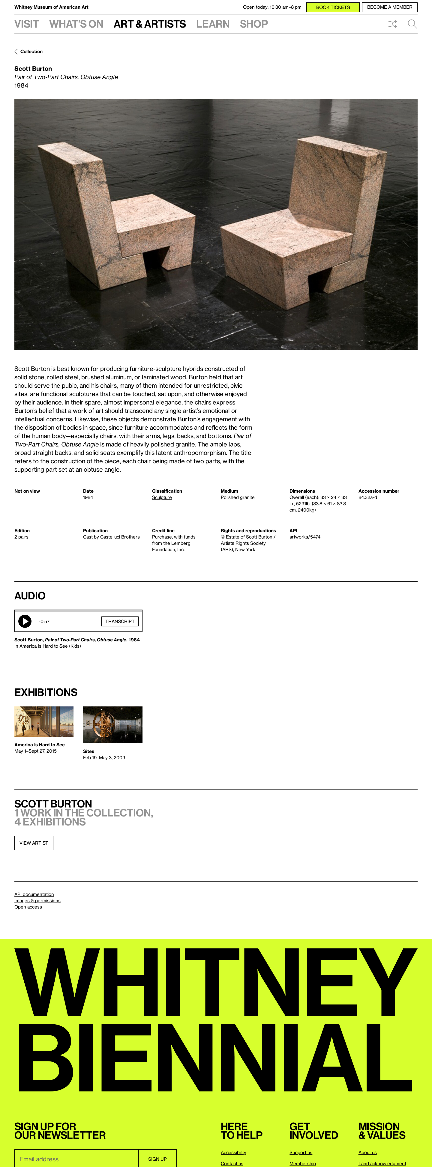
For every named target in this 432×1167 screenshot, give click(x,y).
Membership (303, 1163)
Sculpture (162, 497)
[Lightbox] (216, 224)
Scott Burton (33, 68)
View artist (34, 843)
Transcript (120, 621)
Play (25, 621)
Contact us (232, 1163)
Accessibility (233, 1152)
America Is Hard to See (44, 646)
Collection (31, 51)
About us (367, 1152)
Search (412, 24)
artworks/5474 (305, 536)
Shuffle (393, 24)
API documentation (34, 894)
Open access (28, 906)
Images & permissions (37, 900)
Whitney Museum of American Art (51, 7)
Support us (301, 1152)
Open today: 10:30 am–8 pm (272, 7)
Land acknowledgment (382, 1163)
